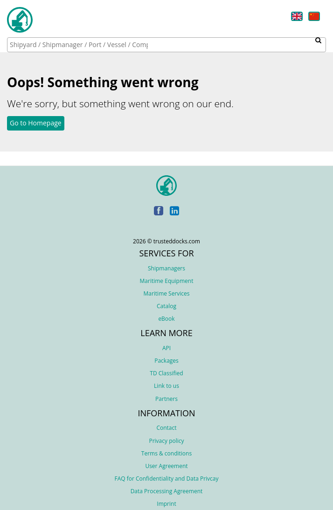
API (166, 348)
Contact (166, 428)
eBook (166, 319)
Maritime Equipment (167, 281)
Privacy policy (166, 441)
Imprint (166, 504)
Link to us (166, 386)
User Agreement (166, 466)
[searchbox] (80, 44)
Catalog (166, 306)
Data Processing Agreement (167, 491)
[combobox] (166, 44)
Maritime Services (166, 293)
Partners (166, 399)
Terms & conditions (166, 453)
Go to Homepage (36, 122)
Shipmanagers (166, 268)
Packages (166, 361)
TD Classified (166, 373)
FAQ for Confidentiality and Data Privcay (166, 478)
